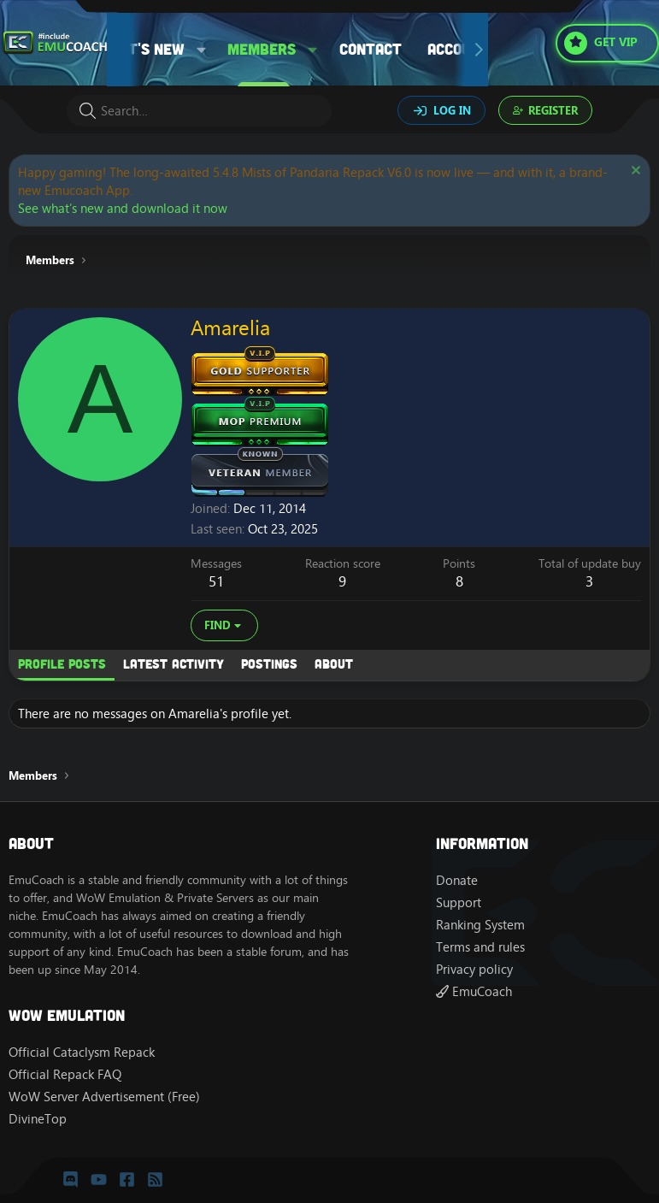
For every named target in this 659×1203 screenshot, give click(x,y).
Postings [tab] (269, 663)
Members (261, 48)
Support (458, 902)
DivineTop (38, 1119)
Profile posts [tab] (62, 663)
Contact (370, 48)
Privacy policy (474, 969)
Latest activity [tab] (173, 663)
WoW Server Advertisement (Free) (104, 1097)
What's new (141, 48)
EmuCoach (474, 991)
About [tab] (334, 663)
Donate (457, 880)
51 (216, 581)
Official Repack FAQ (65, 1074)
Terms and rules (480, 947)
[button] (201, 49)
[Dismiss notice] (634, 172)
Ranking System (480, 925)
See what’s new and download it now (122, 208)
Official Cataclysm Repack (82, 1052)
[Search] (199, 111)
